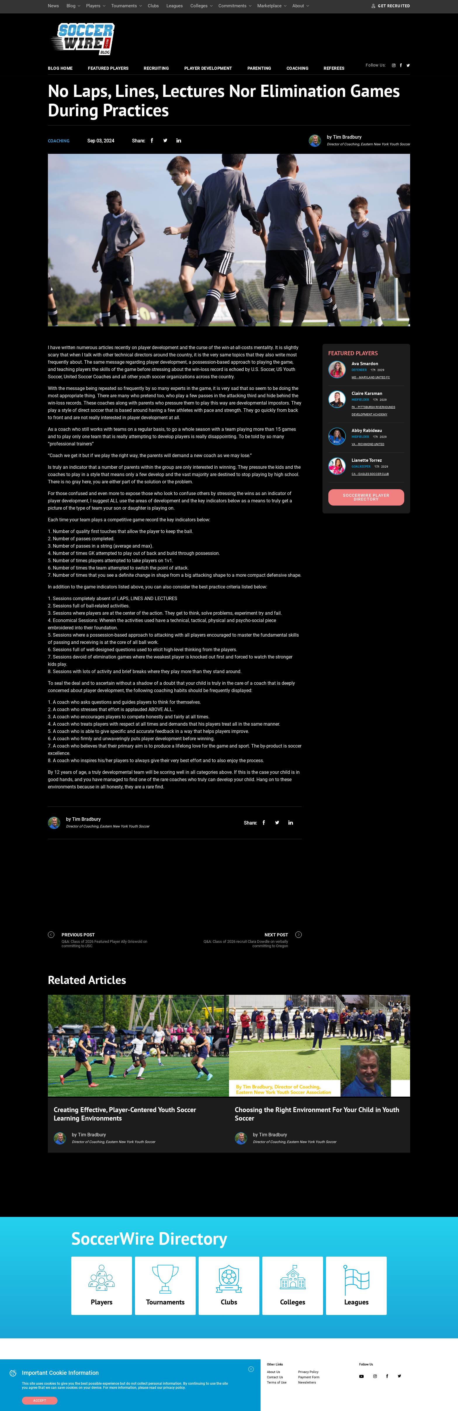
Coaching (297, 68)
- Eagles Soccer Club (373, 473)
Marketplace (269, 6)
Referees (334, 68)
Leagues (174, 6)
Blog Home (60, 68)
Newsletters (307, 1381)
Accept (39, 1401)
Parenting (259, 68)
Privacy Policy (308, 1371)
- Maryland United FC (374, 377)
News (53, 6)
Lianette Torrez (367, 460)
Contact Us (275, 1376)
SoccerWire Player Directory (366, 497)
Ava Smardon (365, 363)
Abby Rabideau (367, 430)
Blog (71, 6)
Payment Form (309, 1376)
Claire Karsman (367, 393)
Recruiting (156, 68)
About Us (273, 1371)
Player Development (208, 68)
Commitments (232, 6)
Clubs (153, 6)
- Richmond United (370, 444)
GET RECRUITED (391, 6)
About (298, 6)
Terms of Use (277, 1381)
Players (93, 6)
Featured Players (108, 68)
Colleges (199, 6)
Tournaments (124, 6)
